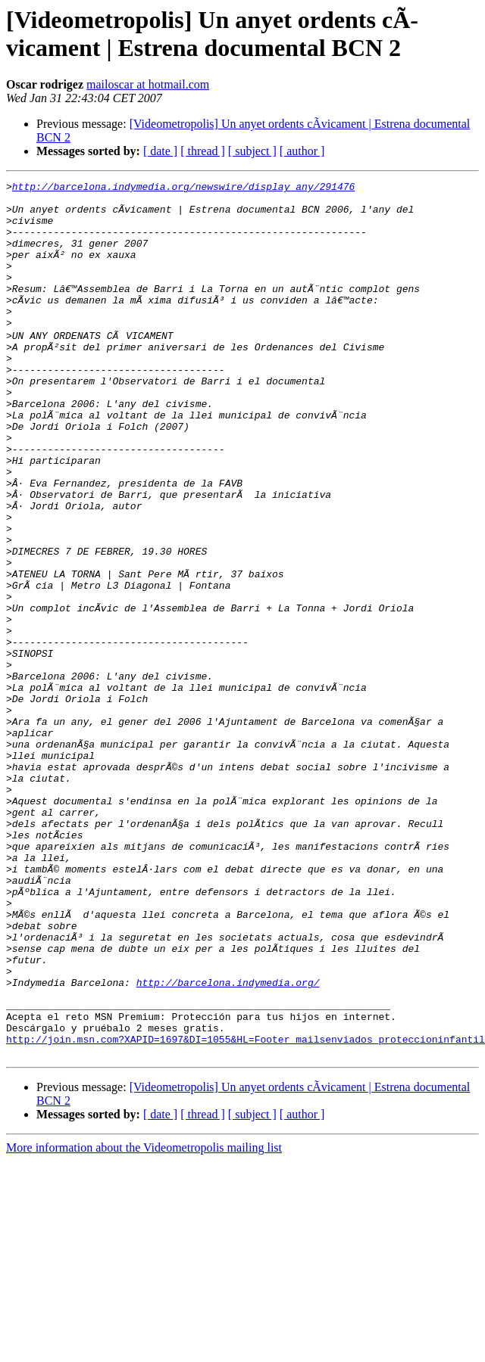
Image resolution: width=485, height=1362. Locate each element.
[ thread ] (202, 151)
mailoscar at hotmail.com (147, 84)
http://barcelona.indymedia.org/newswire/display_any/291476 (183, 188)
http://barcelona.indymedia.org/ (228, 1142)
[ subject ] (252, 151)
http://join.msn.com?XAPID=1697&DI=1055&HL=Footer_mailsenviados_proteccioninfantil (245, 1210)
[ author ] (302, 151)
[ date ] (160, 151)
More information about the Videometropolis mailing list (144, 1320)
